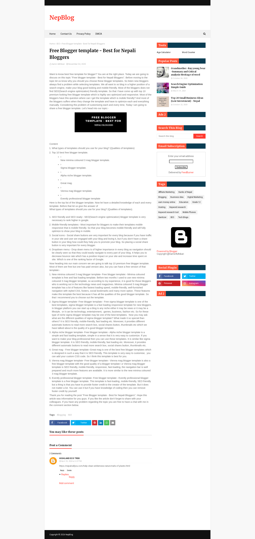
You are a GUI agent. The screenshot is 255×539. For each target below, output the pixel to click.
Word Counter (188, 52)
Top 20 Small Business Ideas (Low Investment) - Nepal (187, 100)
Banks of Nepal (185, 192)
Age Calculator (164, 52)
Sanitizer (162, 217)
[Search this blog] (175, 136)
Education (183, 202)
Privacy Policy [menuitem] (84, 34)
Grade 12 (196, 202)
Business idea (176, 197)
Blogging (61, 415)
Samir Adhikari (58, 64)
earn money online (166, 202)
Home (52, 44)
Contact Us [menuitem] (66, 34)
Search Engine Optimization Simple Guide (187, 86)
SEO (58, 44)
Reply (62, 470)
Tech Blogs (183, 217)
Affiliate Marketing (166, 192)
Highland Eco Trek (69, 458)
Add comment (66, 483)
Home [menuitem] (52, 34)
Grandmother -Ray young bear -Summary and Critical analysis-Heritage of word (188, 71)
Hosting (161, 207)
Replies (65, 474)
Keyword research (177, 207)
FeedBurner (188, 172)
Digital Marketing (195, 197)
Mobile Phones (189, 212)
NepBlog (61, 17)
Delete (69, 470)
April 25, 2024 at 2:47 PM (71, 461)
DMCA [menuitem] (98, 34)
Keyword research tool (168, 212)
